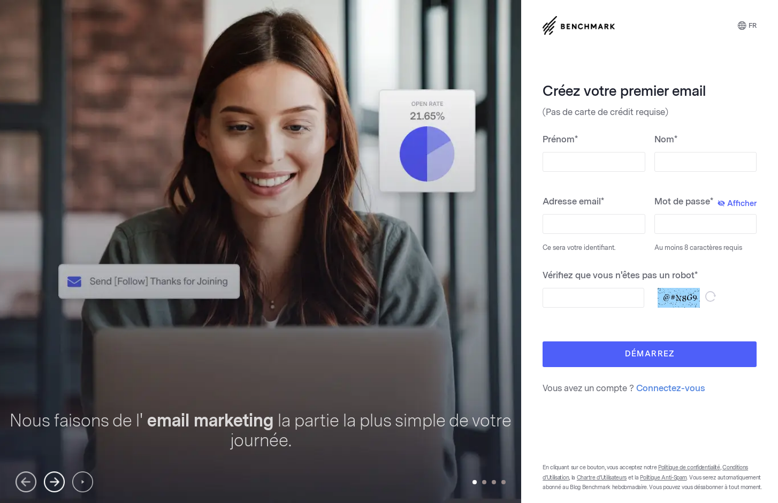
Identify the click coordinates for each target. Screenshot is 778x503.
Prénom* (560, 139)
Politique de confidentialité (689, 467)
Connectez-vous (670, 388)
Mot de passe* (705, 202)
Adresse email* (573, 201)
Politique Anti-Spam (663, 478)
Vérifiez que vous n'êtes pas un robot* (620, 275)
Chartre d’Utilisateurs (602, 478)
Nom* (665, 139)
